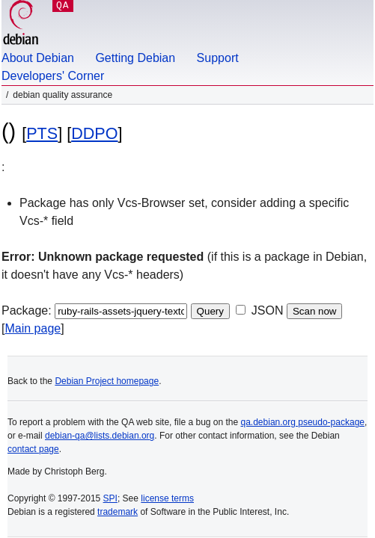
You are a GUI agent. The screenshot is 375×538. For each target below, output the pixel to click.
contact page (33, 449)
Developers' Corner (52, 75)
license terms (167, 498)
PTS (42, 133)
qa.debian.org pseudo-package (303, 422)
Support (218, 58)
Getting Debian (135, 58)
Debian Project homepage (107, 381)
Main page (32, 328)
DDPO (94, 133)
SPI (110, 498)
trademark (117, 512)
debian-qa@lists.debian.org (99, 435)
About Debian (37, 58)
